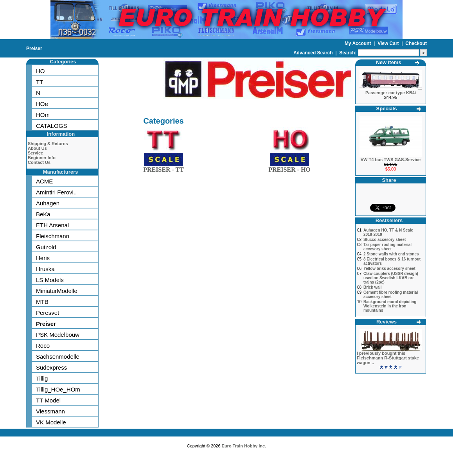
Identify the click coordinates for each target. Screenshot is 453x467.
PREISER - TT (163, 168)
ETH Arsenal (52, 225)
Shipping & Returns (48, 143)
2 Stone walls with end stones (391, 254)
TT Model (48, 400)
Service (35, 153)
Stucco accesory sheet (384, 239)
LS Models (50, 280)
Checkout (416, 43)
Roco (43, 345)
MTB (42, 301)
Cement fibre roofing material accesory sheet (390, 294)
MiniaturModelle (56, 290)
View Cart (389, 43)
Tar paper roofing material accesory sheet (387, 246)
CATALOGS (51, 125)
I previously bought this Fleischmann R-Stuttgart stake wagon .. (388, 358)
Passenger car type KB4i (390, 92)
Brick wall (372, 287)
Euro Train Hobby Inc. (244, 446)
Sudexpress (51, 367)
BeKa (43, 214)
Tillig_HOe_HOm (58, 389)
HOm (43, 114)
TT (39, 82)
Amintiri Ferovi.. (56, 192)
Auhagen (47, 203)
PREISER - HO (289, 168)
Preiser (34, 48)
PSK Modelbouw (57, 334)
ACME (44, 181)
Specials (386, 108)
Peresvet (47, 312)
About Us (37, 148)
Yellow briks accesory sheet (389, 268)
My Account (358, 43)
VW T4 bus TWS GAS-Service (391, 159)
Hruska (45, 269)
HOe (42, 104)
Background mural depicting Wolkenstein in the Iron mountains (390, 306)
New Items (388, 62)
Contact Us (39, 162)
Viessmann (50, 411)
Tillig (42, 378)
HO (40, 71)
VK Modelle (51, 422)
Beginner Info (42, 157)
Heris (43, 258)
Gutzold (46, 247)
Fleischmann (52, 236)
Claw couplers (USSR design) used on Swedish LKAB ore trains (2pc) (390, 277)
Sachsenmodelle (57, 356)
